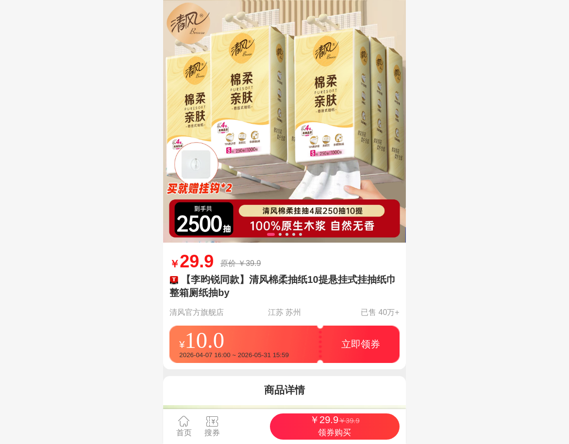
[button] (271, 234)
